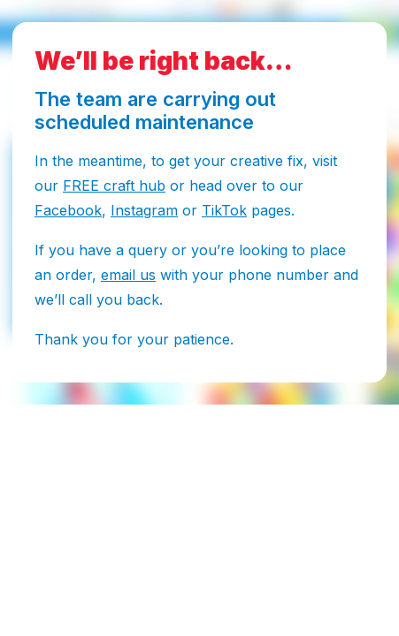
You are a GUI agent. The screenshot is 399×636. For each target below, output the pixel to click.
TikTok (224, 210)
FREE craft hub (114, 185)
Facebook (68, 210)
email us (128, 275)
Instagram (144, 210)
